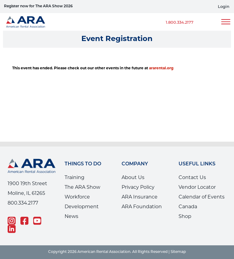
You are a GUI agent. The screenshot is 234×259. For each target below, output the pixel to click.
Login (223, 7)
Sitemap (178, 252)
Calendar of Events (202, 197)
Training (74, 177)
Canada (188, 207)
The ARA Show (82, 187)
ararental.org (161, 68)
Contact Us (192, 177)
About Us (133, 177)
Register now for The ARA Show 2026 (38, 6)
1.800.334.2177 (179, 23)
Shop (185, 216)
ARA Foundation (142, 207)
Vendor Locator (197, 187)
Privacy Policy (138, 187)
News (71, 216)
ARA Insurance (140, 197)
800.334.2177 (23, 203)
